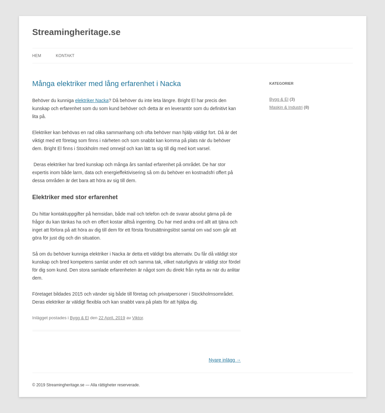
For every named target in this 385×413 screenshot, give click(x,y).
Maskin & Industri (286, 107)
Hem (36, 55)
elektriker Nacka (92, 100)
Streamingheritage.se (76, 32)
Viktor (137, 317)
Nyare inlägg (225, 360)
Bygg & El (79, 317)
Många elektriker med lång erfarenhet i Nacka (106, 83)
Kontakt (65, 55)
